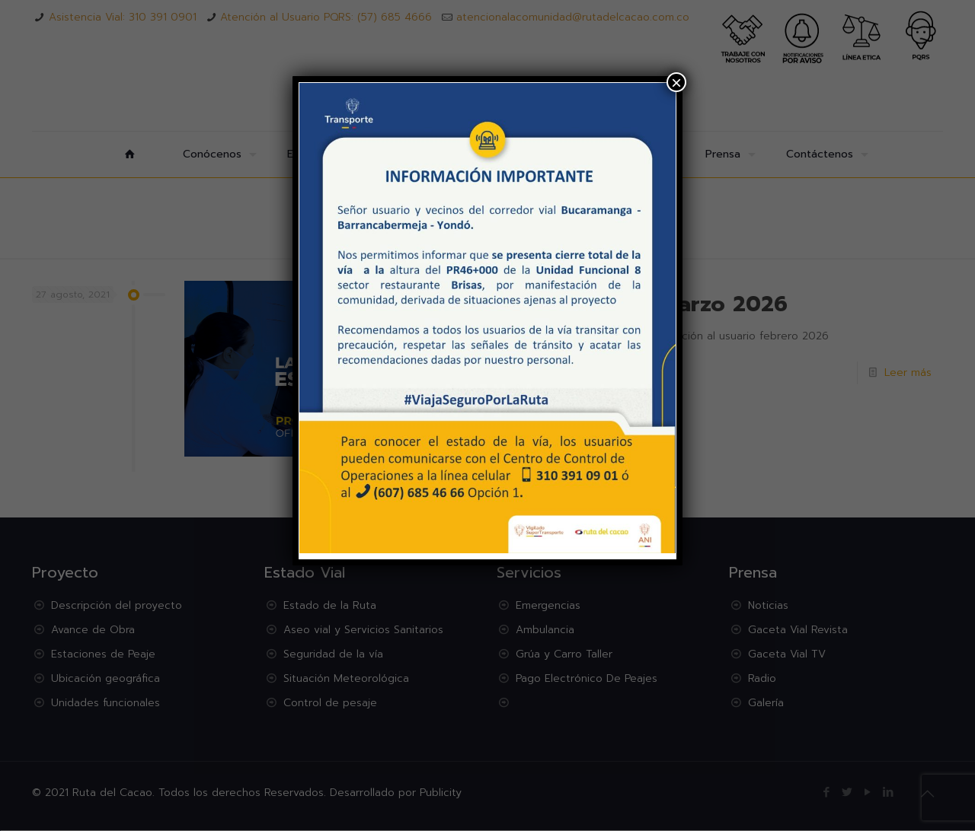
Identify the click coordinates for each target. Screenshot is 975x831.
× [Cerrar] (676, 82)
